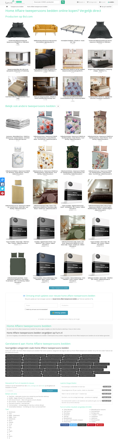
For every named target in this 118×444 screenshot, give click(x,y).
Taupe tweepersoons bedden (13, 364)
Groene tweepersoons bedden (48, 367)
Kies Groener (12, 401)
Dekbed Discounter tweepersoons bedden (35, 355)
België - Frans (12, 417)
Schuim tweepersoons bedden (86, 375)
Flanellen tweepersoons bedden (31, 358)
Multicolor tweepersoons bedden (67, 364)
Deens (10, 436)
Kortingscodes (95, 413)
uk (9, 434)
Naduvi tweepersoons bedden (85, 364)
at (9, 438)
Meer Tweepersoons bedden (59, 288)
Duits (10, 427)
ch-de (10, 424)
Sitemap (66, 416)
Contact (93, 421)
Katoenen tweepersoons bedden (52, 375)
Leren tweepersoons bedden (71, 358)
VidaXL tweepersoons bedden (85, 372)
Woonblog (66, 413)
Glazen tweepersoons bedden (72, 355)
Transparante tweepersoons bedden (32, 375)
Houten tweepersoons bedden (31, 367)
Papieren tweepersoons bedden (68, 372)
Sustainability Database (15, 407)
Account (102, 2)
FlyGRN (11, 398)
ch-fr (10, 426)
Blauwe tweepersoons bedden (49, 372)
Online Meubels (68, 409)
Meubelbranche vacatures (98, 409)
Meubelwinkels (68, 418)
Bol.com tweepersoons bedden (14, 361)
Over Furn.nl (67, 411)
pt (9, 429)
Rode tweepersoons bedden (102, 372)
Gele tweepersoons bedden (53, 369)
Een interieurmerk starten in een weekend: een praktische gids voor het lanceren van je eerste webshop (86, 401)
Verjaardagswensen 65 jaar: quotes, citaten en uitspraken (86, 390)
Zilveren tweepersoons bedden (49, 364)
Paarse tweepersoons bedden (13, 358)
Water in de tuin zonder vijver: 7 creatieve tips (86, 394)
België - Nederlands (14, 415)
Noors (10, 420)
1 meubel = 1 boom (96, 415)
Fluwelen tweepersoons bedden (31, 364)
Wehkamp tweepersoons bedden (70, 369)
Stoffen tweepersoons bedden (13, 367)
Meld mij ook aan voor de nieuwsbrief (36, 309)
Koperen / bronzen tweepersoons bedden (33, 369)
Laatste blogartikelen (68, 383)
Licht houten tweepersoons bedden (91, 355)
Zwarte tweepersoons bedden (55, 355)
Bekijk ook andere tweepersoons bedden (32, 106)
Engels (10, 431)
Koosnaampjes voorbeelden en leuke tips (86, 386)
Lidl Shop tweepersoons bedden (14, 355)
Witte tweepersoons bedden (65, 367)
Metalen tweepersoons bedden (69, 361)
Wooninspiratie (95, 420)
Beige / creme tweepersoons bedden (89, 358)
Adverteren (94, 418)
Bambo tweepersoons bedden (69, 375)
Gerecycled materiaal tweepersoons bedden (92, 369)
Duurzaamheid (95, 411)
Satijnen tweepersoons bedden (14, 372)
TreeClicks (11, 396)
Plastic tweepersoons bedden (13, 375)
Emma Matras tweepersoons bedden (50, 361)
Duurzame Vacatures (15, 403)
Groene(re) (19, 2)
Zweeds (11, 422)
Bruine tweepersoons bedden (31, 361)
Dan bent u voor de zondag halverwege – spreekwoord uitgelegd (86, 397)
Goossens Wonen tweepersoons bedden (52, 358)
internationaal (25, 403)
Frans (10, 414)
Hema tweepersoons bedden (13, 369)
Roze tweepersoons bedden (102, 364)
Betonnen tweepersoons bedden (32, 372)
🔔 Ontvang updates (59, 313)
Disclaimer (67, 415)
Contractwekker (13, 405)
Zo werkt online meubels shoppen (73, 420)
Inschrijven (50, 390)
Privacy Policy (67, 421)
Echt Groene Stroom (14, 400)
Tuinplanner (94, 416)
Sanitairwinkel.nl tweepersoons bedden (88, 361)
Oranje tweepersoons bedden (98, 367)
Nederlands (12, 412)
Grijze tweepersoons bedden (82, 367)
